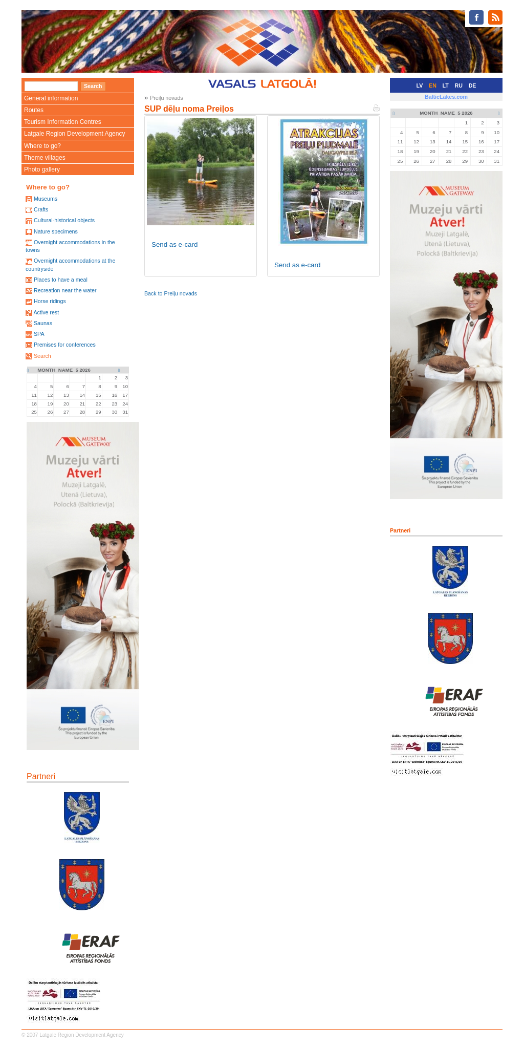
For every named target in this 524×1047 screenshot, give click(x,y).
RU (459, 85)
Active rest (46, 312)
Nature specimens (56, 231)
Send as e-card (174, 244)
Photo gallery (42, 169)
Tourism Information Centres (62, 121)
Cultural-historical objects (64, 220)
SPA (39, 334)
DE (472, 85)
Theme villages (45, 157)
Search (42, 356)
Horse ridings (50, 301)
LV (420, 85)
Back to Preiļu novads (170, 293)
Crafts (41, 209)
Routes (33, 110)
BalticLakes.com (446, 97)
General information (51, 98)
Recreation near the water (65, 290)
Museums (45, 199)
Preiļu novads (166, 98)
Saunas (43, 323)
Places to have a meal (61, 279)
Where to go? (42, 145)
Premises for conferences (65, 344)
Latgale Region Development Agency (74, 133)
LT (446, 85)
